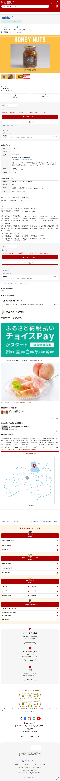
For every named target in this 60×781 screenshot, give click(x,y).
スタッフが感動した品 (7, 568)
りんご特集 (4, 591)
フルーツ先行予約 (6, 572)
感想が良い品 (5, 549)
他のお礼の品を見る (18, 169)
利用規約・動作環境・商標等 (30, 770)
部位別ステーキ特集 (6, 595)
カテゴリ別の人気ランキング (8, 540)
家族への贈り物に (6, 619)
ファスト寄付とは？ (8, 125)
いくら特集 (33, 586)
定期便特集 (33, 595)
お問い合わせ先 (7, 133)
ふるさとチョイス (31, 723)
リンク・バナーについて (38, 764)
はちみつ (26, 283)
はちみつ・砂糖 (18, 283)
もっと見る (55, 418)
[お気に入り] (57, 778)
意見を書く (30, 679)
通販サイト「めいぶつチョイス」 (30, 736)
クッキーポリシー (36, 767)
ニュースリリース (26, 764)
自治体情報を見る (30, 453)
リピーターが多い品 (6, 545)
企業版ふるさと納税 (31, 731)
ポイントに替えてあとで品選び (9, 612)
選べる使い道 (6, 130)
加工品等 (10, 283)
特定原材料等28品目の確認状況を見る (22, 159)
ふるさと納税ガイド (30, 642)
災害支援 (31, 729)
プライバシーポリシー (24, 767)
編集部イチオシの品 (6, 563)
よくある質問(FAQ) (30, 660)
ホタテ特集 (33, 591)
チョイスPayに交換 (6, 615)
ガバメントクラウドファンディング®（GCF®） (31, 726)
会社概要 (17, 764)
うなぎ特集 (4, 586)
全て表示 (55, 136)
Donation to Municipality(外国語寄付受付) (30, 773)
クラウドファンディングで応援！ (9, 608)
